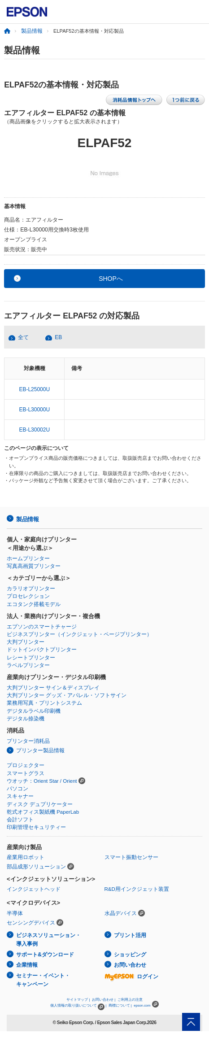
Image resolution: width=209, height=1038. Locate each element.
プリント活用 (130, 935)
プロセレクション (28, 596)
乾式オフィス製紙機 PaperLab (43, 812)
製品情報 (32, 31)
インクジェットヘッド (34, 889)
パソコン (17, 788)
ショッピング (130, 954)
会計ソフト (20, 819)
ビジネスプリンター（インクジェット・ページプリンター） (79, 634)
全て (23, 337)
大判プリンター (25, 642)
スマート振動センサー (131, 857)
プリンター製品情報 (40, 750)
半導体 (15, 913)
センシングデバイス (31, 922)
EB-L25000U (34, 389)
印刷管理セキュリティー (36, 827)
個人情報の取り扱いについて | (78, 1005)
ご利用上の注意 (130, 1000)
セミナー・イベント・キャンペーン (43, 980)
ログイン (131, 976)
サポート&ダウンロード (45, 954)
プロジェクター (25, 765)
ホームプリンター (28, 558)
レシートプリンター (31, 657)
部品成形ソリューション (36, 866)
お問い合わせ (130, 965)
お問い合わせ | (103, 1000)
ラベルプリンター (28, 665)
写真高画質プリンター (34, 566)
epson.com (142, 1005)
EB (58, 337)
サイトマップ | (78, 1000)
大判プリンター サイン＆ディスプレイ (53, 687)
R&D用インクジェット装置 (136, 889)
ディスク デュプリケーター (40, 804)
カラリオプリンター (31, 588)
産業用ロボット (25, 857)
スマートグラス (25, 773)
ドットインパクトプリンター (42, 649)
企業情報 (27, 965)
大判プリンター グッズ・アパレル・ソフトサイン (66, 695)
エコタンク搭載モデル (34, 604)
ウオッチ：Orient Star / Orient (42, 781)
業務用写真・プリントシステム (44, 703)
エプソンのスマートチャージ (42, 626)
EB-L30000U (34, 409)
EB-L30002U (34, 430)
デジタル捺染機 (25, 718)
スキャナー (20, 796)
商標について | (120, 1005)
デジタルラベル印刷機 (34, 711)
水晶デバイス (120, 913)
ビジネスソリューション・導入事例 (48, 939)
